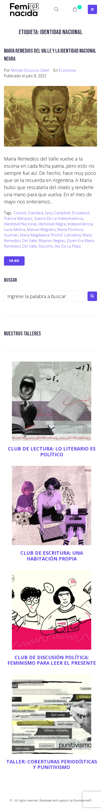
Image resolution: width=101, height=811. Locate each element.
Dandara (35, 212)
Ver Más (14, 261)
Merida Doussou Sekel (30, 70)
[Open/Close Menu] (92, 9)
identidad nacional (20, 223)
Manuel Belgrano (41, 229)
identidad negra (52, 223)
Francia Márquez (18, 218)
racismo (46, 246)
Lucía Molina (14, 229)
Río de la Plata (68, 246)
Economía (67, 70)
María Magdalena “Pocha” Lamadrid (50, 235)
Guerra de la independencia (58, 218)
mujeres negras (52, 240)
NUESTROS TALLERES (22, 333)
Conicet (19, 212)
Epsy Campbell (57, 212)
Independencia (80, 223)
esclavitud (80, 212)
